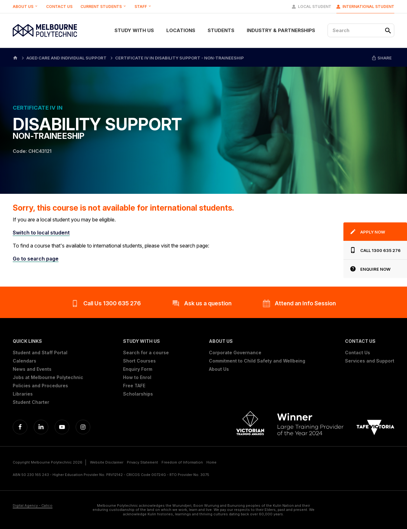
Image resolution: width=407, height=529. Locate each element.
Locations (180, 30)
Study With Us (134, 30)
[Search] (361, 30)
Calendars (24, 360)
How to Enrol (137, 377)
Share (381, 57)
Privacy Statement (142, 462)
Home (211, 462)
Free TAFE (134, 385)
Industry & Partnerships (281, 30)
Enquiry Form (137, 369)
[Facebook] (20, 427)
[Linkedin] (41, 427)
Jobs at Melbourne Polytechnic (48, 377)
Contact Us (59, 6)
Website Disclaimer (106, 462)
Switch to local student (41, 232)
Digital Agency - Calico (32, 506)
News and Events (32, 369)
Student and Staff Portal (40, 352)
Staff (143, 6)
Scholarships (138, 394)
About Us (25, 6)
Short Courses (139, 360)
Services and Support (369, 360)
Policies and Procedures (40, 385)
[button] (48, 341)
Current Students (103, 6)
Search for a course (146, 352)
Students (221, 30)
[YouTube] (62, 427)
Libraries (23, 394)
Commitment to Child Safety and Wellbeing (257, 360)
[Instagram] (83, 427)
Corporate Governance (235, 352)
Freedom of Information (182, 462)
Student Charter (31, 402)
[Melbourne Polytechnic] (45, 30)
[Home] (15, 57)
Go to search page (36, 258)
